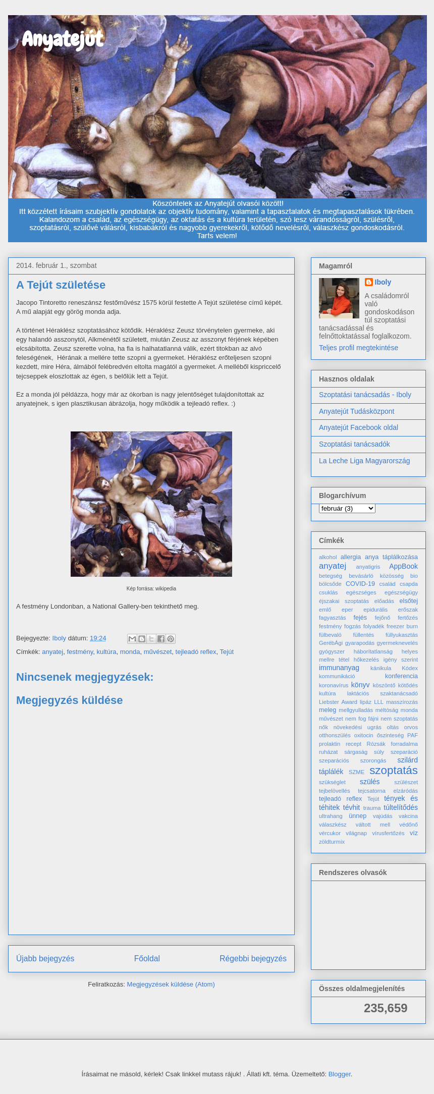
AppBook (403, 566)
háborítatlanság (373, 651)
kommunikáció (337, 676)
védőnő (408, 825)
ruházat (328, 752)
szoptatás (393, 770)
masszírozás (402, 702)
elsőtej (409, 601)
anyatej (52, 651)
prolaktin (329, 744)
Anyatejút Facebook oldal (358, 427)
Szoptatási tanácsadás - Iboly (365, 395)
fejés (360, 617)
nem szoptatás (399, 719)
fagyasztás (332, 618)
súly (379, 752)
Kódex (410, 668)
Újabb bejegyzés (45, 958)
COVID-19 (360, 583)
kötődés (408, 685)
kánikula (380, 668)
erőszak (408, 610)
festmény (80, 651)
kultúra (106, 651)
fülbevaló (330, 635)
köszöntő (384, 685)
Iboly (383, 282)
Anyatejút (55, 39)
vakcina (408, 816)
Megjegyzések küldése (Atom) (171, 984)
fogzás (352, 626)
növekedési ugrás (358, 727)
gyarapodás (359, 643)
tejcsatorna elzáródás (388, 791)
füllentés (363, 635)
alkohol (328, 557)
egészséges (361, 592)
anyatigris (368, 567)
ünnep (357, 815)
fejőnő (382, 618)
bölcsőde (330, 584)
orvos (411, 727)
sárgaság (355, 752)
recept (353, 744)
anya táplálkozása (391, 557)
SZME (356, 772)
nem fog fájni (361, 719)
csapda (409, 584)
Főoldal (147, 958)
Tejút (227, 651)
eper (347, 610)
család (387, 584)
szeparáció (404, 752)
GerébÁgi (331, 643)
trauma (372, 808)
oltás (393, 727)
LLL (379, 702)
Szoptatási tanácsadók (354, 444)
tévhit (351, 807)
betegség (330, 576)
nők (323, 727)
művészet (158, 651)
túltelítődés (401, 807)
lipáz (365, 702)
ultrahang (331, 816)
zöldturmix (332, 842)
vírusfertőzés (388, 833)
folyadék (374, 626)
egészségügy (401, 592)
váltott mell (373, 825)
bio (414, 576)
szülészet (406, 782)
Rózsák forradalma (392, 744)
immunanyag (339, 668)
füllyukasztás (402, 635)
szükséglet (332, 782)
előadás (384, 601)
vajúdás (383, 816)
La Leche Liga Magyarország (364, 461)
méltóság (386, 710)
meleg (327, 710)
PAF (412, 735)
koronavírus (333, 685)
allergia (351, 557)
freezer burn (402, 626)
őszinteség (390, 735)
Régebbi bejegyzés (253, 958)
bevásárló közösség (376, 576)
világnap (356, 833)
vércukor (330, 833)
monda (130, 651)
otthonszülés (335, 735)
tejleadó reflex (196, 651)
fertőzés (408, 618)
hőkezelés (366, 660)
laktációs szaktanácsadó (382, 693)
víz (414, 833)
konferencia (401, 676)
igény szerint (401, 660)
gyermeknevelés (397, 643)
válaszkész (333, 825)
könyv (360, 685)
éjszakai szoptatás (344, 601)
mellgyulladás (356, 710)
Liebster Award (338, 702)
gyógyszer (332, 651)
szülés (370, 782)
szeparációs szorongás (352, 760)
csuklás (328, 592)
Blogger (340, 1074)
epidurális (375, 610)
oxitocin (363, 735)
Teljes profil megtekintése (358, 348)
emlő (325, 610)
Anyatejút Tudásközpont (356, 411)
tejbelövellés (334, 791)
